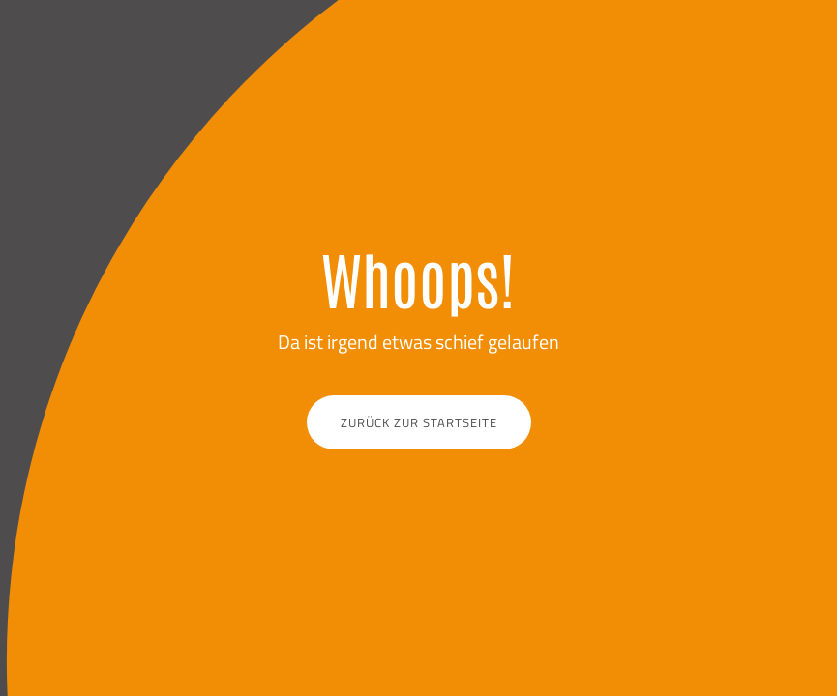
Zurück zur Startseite (419, 422)
